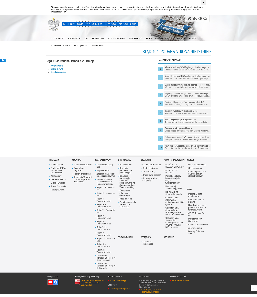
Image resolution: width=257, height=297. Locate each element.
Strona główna (60, 69)
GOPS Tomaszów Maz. (196, 264)
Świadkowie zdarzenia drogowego (124, 243)
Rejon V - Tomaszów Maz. (106, 264)
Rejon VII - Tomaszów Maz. (104, 275)
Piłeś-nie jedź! (125, 249)
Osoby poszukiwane (151, 215)
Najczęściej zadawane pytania (173, 237)
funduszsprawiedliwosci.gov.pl (197, 275)
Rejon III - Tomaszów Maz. (104, 252)
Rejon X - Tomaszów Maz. (106, 292)
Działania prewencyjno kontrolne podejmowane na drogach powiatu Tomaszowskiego (127, 231)
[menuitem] (57, 37)
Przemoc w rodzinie (83, 215)
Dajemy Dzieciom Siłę (196, 282)
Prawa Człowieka (59, 236)
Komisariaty (56, 226)
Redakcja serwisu (61, 72)
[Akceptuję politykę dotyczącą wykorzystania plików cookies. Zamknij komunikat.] (203, 2)
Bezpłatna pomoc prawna (196, 250)
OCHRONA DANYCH (125, 287)
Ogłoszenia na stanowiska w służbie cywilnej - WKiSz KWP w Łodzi (173, 262)
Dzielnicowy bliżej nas (105, 216)
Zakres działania (58, 229)
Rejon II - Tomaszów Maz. (106, 246)
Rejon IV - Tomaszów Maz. (104, 258)
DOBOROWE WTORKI (171, 221)
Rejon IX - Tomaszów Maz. (104, 286)
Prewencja (76, 210)
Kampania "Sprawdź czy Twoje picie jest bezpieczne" (83, 229)
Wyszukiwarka (60, 66)
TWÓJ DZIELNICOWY (102, 210)
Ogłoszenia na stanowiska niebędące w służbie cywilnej (174, 251)
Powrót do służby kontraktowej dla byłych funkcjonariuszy (173, 229)
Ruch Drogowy (124, 210)
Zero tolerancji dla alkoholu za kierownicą (127, 254)
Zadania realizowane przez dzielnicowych (105, 226)
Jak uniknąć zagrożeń (79, 219)
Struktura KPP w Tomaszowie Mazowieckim (58, 220)
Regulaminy (169, 287)
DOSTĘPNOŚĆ (146, 287)
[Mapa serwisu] (195, 19)
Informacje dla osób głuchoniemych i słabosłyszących (197, 223)
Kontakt (190, 210)
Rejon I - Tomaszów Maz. (106, 241)
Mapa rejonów (103, 220)
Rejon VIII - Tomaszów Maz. (104, 281)
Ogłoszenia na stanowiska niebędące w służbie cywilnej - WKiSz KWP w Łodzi (174, 275)
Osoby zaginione (150, 218)
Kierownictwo (57, 215)
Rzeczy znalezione (82, 224)
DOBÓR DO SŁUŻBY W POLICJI (174, 216)
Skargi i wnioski (58, 233)
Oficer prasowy (195, 218)
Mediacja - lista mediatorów (195, 245)
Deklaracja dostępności (147, 293)
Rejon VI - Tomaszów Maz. (104, 269)
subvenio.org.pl (195, 278)
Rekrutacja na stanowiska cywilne (174, 243)
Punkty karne (125, 215)
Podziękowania (58, 240)
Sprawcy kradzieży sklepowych (151, 229)
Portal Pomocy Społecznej (195, 270)
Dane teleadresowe (197, 215)
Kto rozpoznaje (149, 221)
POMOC (189, 239)
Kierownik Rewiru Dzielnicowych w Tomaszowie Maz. (105, 234)
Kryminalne (146, 210)
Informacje (54, 210)
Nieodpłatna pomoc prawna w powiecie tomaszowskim (197, 257)
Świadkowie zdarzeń (151, 225)
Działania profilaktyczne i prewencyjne (126, 220)
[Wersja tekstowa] (200, 19)
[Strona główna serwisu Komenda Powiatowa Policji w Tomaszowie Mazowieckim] (189, 19)
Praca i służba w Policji (174, 210)
